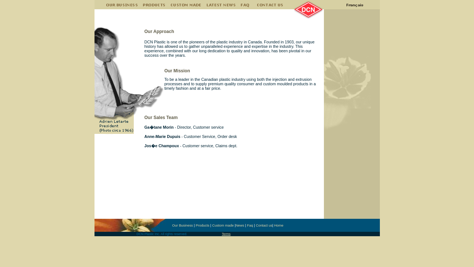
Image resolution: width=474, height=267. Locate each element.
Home (279, 225)
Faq (250, 225)
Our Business (182, 225)
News (240, 225)
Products (202, 225)
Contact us (264, 225)
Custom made (223, 225)
